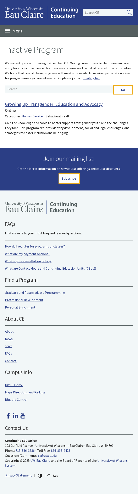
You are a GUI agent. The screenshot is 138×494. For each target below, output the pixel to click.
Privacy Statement (18, 475)
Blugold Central (16, 399)
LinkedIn (15, 415)
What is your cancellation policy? (28, 261)
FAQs (8, 353)
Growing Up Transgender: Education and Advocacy (54, 104)
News (9, 339)
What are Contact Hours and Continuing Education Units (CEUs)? (50, 268)
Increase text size (48, 476)
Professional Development (24, 300)
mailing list (91, 78)
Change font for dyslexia (55, 476)
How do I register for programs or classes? (35, 246)
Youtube (23, 415)
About (9, 331)
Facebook (8, 415)
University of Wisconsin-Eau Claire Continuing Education (41, 12)
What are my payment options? (27, 254)
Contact (11, 361)
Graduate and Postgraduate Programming (35, 292)
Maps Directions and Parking (25, 392)
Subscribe (69, 178)
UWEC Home (14, 385)
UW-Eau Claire (40, 460)
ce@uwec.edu (47, 455)
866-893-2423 (60, 450)
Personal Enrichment (20, 307)
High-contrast (40, 476)
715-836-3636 (25, 450)
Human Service (32, 116)
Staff (8, 346)
